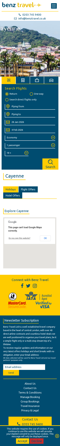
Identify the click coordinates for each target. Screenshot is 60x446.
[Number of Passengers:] (30, 145)
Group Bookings (30, 401)
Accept (23, 441)
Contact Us (30, 388)
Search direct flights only (20, 100)
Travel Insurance (30, 406)
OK (45, 238)
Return (11, 94)
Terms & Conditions (30, 392)
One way (36, 94)
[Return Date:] (30, 130)
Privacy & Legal (30, 410)
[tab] (9, 80)
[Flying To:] (30, 114)
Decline (36, 441)
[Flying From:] (30, 107)
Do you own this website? (19, 238)
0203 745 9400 (30, 14)
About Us (30, 383)
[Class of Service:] (30, 138)
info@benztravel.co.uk (30, 18)
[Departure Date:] (30, 122)
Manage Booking (30, 397)
